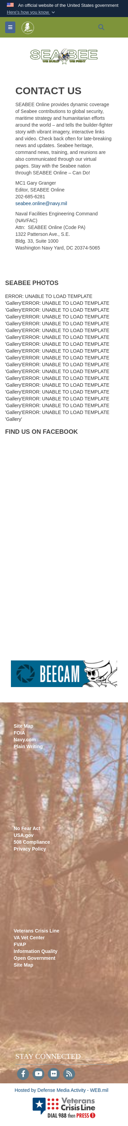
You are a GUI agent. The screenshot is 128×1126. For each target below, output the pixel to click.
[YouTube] (38, 1074)
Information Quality (35, 951)
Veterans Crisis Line (36, 930)
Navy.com (25, 739)
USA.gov (23, 835)
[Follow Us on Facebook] (23, 1074)
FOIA (19, 733)
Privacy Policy (30, 849)
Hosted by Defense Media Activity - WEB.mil (62, 1090)
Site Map (23, 726)
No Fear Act (27, 828)
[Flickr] (54, 1074)
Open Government (34, 958)
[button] (31, 12)
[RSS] (69, 1074)
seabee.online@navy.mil (41, 203)
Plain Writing (28, 746)
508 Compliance (32, 842)
